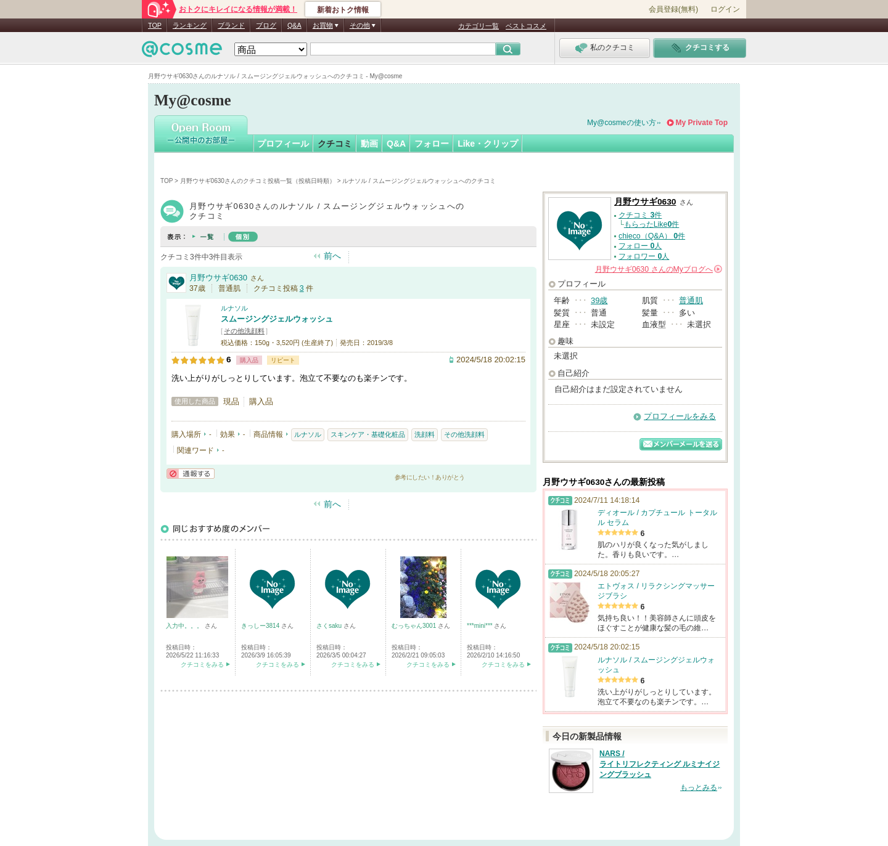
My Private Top (702, 122)
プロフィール (283, 143)
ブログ (266, 25)
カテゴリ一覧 (478, 26)
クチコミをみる (202, 664)
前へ (332, 256)
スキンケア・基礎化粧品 (368, 434)
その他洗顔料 (244, 331)
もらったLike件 (652, 224)
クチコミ (335, 143)
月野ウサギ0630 (218, 277)
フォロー (431, 143)
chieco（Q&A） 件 (652, 236)
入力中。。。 (185, 625)
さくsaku (329, 625)
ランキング (190, 25)
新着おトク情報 (343, 10)
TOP (155, 25)
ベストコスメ (526, 26)
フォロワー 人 (644, 256)
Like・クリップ (488, 143)
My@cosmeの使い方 (621, 122)
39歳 (599, 300)
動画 (369, 143)
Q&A (294, 25)
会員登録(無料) (673, 9)
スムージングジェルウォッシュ (277, 318)
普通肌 (691, 300)
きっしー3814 (261, 625)
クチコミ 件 (640, 215)
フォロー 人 (640, 246)
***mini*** (480, 625)
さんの (658, 269)
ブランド (231, 25)
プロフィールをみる (680, 416)
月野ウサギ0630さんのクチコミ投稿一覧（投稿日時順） (257, 180)
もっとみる (698, 787)
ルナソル (234, 308)
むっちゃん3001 (415, 625)
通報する (190, 473)
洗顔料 (424, 434)
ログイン (725, 9)
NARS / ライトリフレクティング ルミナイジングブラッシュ (659, 764)
